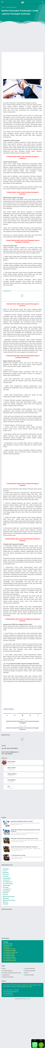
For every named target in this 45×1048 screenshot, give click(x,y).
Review (27, 1019)
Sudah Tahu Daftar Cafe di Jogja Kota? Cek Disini (24, 890)
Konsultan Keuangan (8, 750)
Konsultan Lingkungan (30, 1017)
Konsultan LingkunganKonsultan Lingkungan (12, 1019)
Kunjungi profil (11, 806)
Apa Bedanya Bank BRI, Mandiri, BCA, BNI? (22, 865)
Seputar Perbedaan (30, 1022)
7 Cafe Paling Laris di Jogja (18, 899)
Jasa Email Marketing (30, 1015)
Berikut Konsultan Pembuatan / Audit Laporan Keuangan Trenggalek (22, 764)
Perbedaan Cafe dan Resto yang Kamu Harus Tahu (24, 882)
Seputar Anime (6, 1022)
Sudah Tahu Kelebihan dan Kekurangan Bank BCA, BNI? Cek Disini (25, 874)
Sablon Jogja (29, 1034)
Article (4, 1015)
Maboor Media (27, 1046)
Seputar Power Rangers (9, 1024)
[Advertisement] (22, 38)
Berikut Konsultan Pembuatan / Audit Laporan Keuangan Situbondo (22, 771)
